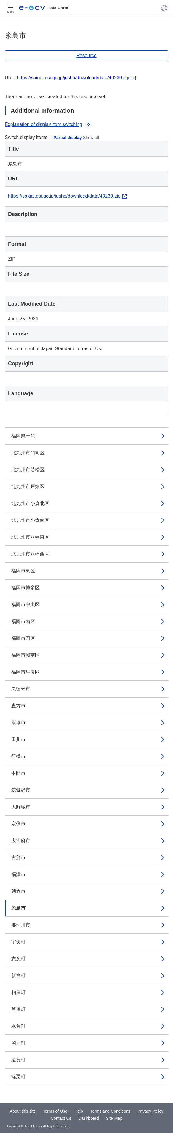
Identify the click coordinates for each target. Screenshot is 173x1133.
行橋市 (18, 756)
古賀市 (18, 857)
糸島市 (18, 908)
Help (78, 1111)
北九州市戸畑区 (28, 486)
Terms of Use (55, 1111)
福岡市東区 (23, 570)
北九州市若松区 (28, 469)
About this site (23, 1111)
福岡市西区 (23, 638)
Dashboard (88, 1118)
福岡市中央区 (25, 604)
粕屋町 (18, 992)
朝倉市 (18, 891)
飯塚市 (18, 722)
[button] (164, 8)
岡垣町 (18, 1042)
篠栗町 (18, 1076)
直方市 (18, 705)
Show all (91, 137)
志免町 (18, 958)
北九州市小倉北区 (30, 503)
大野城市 (20, 806)
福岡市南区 (23, 621)
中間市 (18, 773)
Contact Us (61, 1118)
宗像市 (18, 823)
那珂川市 (20, 924)
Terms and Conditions (110, 1111)
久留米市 (20, 688)
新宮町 (18, 975)
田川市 (18, 739)
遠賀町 (18, 1059)
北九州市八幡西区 (30, 553)
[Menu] (11, 8)
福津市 (18, 874)
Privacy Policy (150, 1111)
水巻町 (18, 1026)
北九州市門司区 (28, 452)
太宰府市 (20, 840)
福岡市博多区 (25, 587)
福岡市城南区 (25, 655)
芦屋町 (18, 1009)
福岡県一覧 (23, 435)
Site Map (114, 1118)
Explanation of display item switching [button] (48, 124)
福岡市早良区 (25, 671)
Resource (86, 55)
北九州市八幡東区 (30, 537)
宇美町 (18, 941)
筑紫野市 (20, 790)
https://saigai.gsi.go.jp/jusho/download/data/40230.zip (73, 77)
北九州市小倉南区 (30, 520)
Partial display (68, 137)
